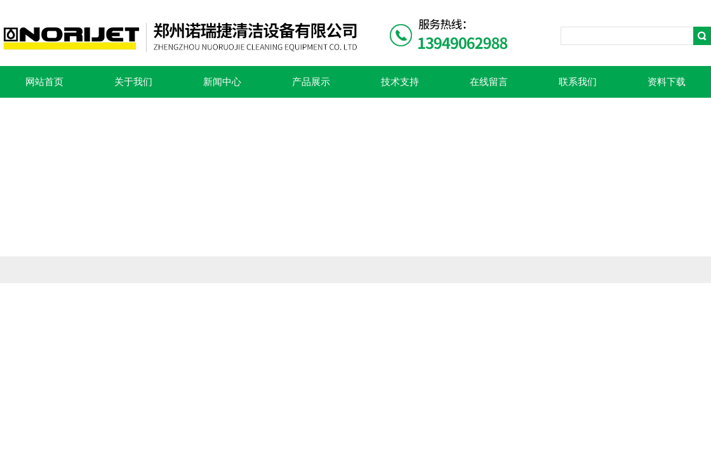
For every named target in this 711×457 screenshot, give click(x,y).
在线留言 (489, 82)
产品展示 (311, 82)
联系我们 (578, 82)
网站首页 (44, 82)
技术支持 (400, 82)
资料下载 (667, 82)
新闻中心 (222, 82)
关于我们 (133, 82)
